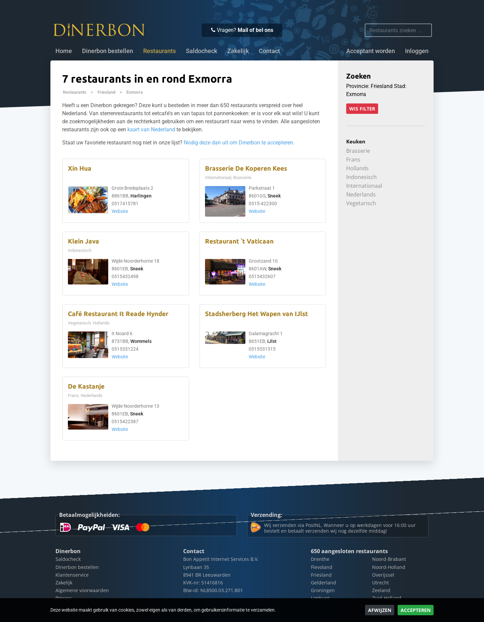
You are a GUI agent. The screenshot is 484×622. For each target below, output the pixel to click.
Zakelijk (238, 51)
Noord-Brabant (389, 559)
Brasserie (358, 150)
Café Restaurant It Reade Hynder (118, 313)
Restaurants (74, 92)
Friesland (106, 92)
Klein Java (83, 241)
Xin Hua (79, 168)
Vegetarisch (361, 203)
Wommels (141, 341)
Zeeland (381, 590)
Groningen (323, 590)
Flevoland (321, 567)
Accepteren (416, 610)
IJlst (272, 341)
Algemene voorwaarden (82, 590)
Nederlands (361, 194)
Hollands (357, 168)
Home (63, 51)
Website (120, 211)
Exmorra (134, 92)
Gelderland (323, 582)
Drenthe (320, 559)
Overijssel (383, 575)
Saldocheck (201, 51)
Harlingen (141, 196)
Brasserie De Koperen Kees (246, 168)
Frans (353, 159)
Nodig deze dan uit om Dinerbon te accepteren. (239, 142)
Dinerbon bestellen (107, 51)
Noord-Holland (388, 567)
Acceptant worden (370, 51)
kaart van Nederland (151, 129)
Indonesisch (361, 177)
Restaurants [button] (159, 51)
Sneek (274, 196)
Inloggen (417, 51)
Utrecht (380, 582)
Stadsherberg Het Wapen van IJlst (256, 313)
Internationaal (364, 185)
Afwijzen (379, 610)
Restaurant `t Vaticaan (239, 241)
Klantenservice (72, 575)
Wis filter (362, 108)
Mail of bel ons (255, 30)
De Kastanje (86, 386)
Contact (269, 51)
